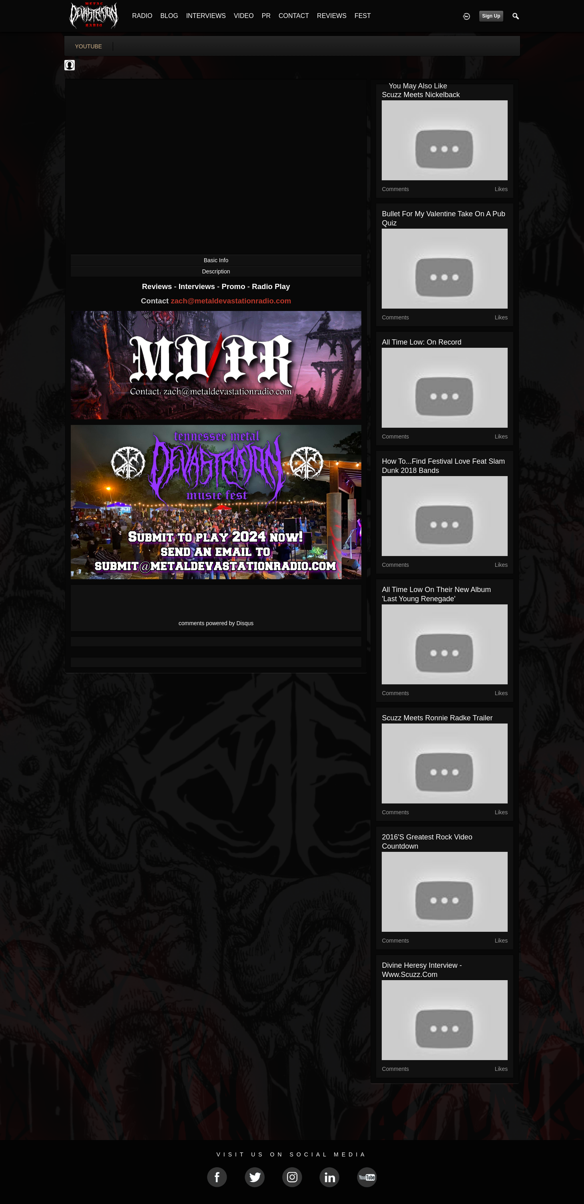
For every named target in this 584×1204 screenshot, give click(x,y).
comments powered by (216, 623)
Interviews (198, 286)
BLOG (169, 15)
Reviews (158, 286)
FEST (363, 15)
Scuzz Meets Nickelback (421, 95)
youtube (88, 46)
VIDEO (244, 15)
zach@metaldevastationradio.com (231, 301)
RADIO (142, 15)
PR (266, 15)
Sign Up (491, 16)
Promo (234, 286)
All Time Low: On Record (421, 342)
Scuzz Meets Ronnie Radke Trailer (437, 718)
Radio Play (271, 286)
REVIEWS (332, 15)
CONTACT (294, 15)
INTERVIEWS (206, 15)
